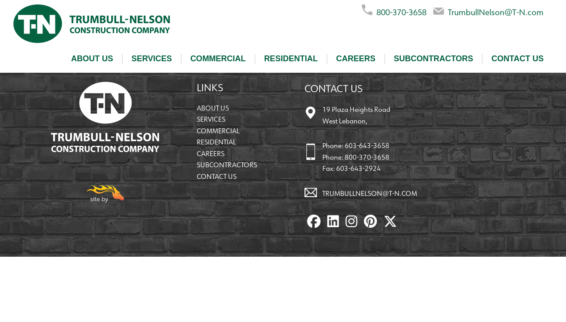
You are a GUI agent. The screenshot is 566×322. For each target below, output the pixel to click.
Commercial (218, 58)
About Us (92, 58)
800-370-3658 (394, 10)
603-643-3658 (367, 145)
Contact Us (517, 58)
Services (151, 58)
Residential (291, 58)
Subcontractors (433, 58)
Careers (356, 58)
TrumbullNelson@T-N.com (488, 10)
